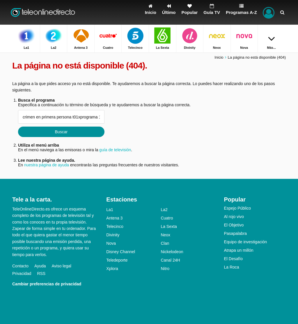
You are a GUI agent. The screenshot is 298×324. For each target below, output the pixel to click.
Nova (111, 243)
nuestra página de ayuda (46, 165)
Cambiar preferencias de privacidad (46, 284)
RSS (41, 273)
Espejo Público (237, 208)
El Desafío (233, 258)
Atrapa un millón (238, 250)
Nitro (165, 268)
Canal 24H (170, 260)
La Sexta (169, 226)
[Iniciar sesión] (268, 12)
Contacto (20, 266)
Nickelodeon (172, 251)
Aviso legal (61, 266)
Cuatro (167, 218)
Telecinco (114, 226)
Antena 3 (114, 218)
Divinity (112, 235)
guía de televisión (115, 149)
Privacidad (21, 273)
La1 (109, 209)
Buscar (61, 131)
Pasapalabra (235, 233)
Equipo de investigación (245, 242)
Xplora (112, 268)
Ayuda (40, 266)
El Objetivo (234, 225)
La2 (164, 209)
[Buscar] (282, 12)
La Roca (231, 267)
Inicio (218, 57)
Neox (165, 235)
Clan (165, 243)
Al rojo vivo (234, 216)
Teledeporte (116, 260)
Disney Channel (120, 251)
